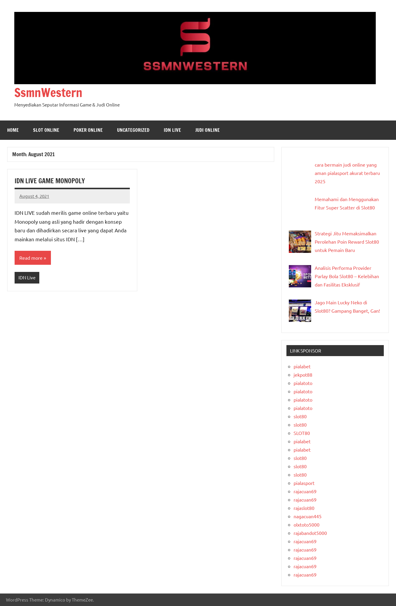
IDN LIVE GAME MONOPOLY (50, 180)
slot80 (300, 416)
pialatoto (303, 383)
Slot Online (46, 130)
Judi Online (207, 130)
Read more (31, 258)
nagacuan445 (308, 516)
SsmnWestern (48, 92)
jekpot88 (303, 375)
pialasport (304, 483)
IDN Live (172, 130)
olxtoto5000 (306, 524)
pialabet (302, 366)
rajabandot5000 (310, 533)
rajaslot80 (304, 508)
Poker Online (88, 130)
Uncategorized (133, 130)
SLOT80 (302, 433)
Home (13, 130)
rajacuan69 (305, 491)
